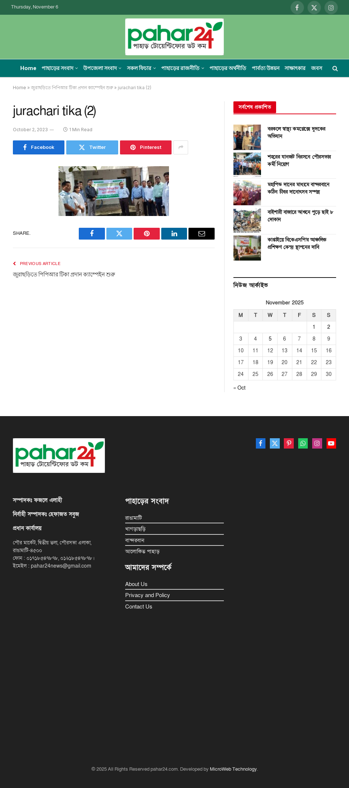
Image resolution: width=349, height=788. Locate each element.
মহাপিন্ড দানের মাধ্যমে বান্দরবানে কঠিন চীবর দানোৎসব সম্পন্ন (298, 188)
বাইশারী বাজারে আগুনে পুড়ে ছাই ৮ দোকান (301, 216)
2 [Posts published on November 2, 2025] (328, 327)
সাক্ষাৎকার (295, 68)
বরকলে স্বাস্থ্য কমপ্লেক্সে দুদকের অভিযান (296, 132)
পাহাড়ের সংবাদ (57, 68)
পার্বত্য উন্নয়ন (265, 68)
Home (28, 68)
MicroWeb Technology (233, 769)
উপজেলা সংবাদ (100, 68)
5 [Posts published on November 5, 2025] (270, 338)
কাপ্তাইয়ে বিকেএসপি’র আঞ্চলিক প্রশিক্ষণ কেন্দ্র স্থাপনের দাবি (297, 243)
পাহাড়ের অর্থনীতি (227, 68)
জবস (316, 68)
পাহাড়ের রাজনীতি (180, 68)
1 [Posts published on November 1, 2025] (314, 327)
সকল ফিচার (139, 68)
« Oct (239, 387)
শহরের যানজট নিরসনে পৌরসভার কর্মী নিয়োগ (299, 160)
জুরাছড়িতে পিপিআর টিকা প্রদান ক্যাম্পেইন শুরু (72, 87)
